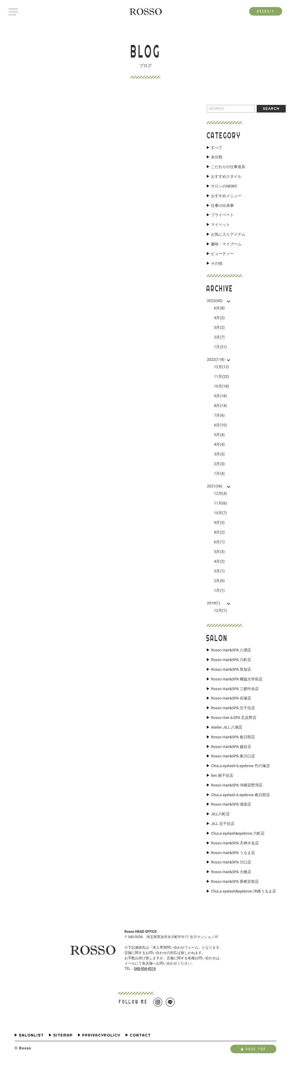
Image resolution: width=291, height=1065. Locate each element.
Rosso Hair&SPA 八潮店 (231, 651)
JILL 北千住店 (222, 825)
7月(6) (219, 415)
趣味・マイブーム (226, 244)
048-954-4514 (144, 970)
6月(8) (219, 308)
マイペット (220, 225)
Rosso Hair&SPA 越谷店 (231, 747)
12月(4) (220, 494)
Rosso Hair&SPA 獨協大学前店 (237, 679)
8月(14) (220, 406)
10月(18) (221, 386)
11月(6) (220, 503)
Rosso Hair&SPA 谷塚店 (231, 699)
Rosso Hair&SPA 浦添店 (231, 806)
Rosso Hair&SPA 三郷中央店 (235, 689)
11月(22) (221, 377)
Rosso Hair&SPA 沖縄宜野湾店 (237, 786)
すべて (216, 148)
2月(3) (219, 464)
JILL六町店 (220, 815)
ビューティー (222, 254)
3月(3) (219, 454)
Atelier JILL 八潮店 (226, 728)
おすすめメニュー (226, 196)
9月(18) (220, 396)
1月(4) (219, 474)
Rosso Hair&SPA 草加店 (231, 670)
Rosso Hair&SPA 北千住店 (233, 709)
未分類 (216, 157)
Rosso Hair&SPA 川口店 (231, 863)
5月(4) (219, 435)
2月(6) (219, 581)
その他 (216, 264)
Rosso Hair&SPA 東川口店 (233, 757)
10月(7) (220, 513)
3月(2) (219, 328)
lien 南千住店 (222, 776)
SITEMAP (63, 1036)
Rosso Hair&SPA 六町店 (231, 660)
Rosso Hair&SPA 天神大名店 (235, 844)
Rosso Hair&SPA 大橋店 (231, 873)
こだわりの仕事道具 (228, 167)
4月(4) (219, 444)
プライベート (222, 215)
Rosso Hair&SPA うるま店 (233, 854)
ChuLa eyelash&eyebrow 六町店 (238, 834)
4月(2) (219, 318)
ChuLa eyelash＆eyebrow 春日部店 (240, 796)
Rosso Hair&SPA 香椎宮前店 (235, 883)
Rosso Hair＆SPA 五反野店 (233, 718)
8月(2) (219, 532)
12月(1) (220, 610)
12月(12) (221, 367)
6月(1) (219, 542)
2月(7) (219, 337)
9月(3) (219, 523)
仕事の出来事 (222, 206)
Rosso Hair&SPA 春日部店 (233, 738)
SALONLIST (31, 1036)
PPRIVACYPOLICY (101, 1036)
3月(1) (219, 571)
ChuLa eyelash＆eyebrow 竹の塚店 (240, 767)
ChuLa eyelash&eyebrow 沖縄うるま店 (243, 892)
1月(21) (220, 347)
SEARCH (271, 109)
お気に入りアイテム (228, 235)
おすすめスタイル (226, 177)
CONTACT (140, 1036)
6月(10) (220, 425)
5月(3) (219, 552)
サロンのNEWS (224, 186)
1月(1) (219, 590)
